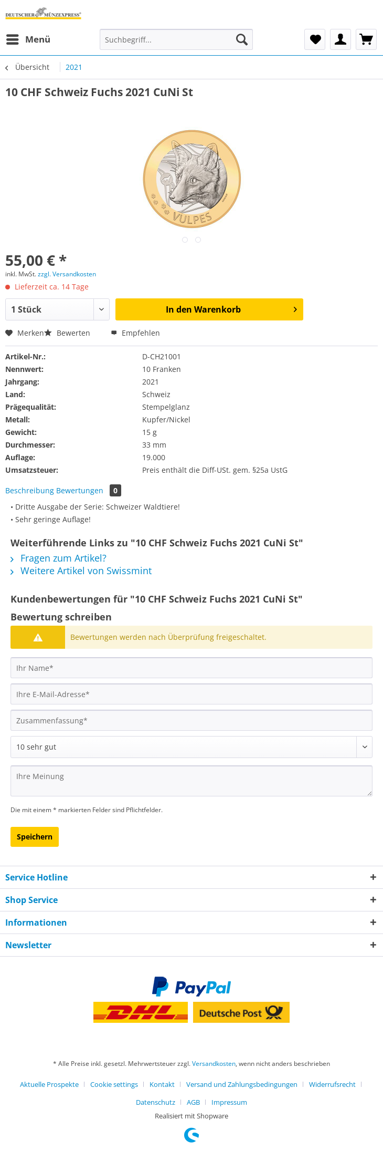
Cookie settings (114, 1084)
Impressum (229, 1102)
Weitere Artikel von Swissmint (81, 570)
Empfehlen (135, 333)
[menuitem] (28, 39)
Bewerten (68, 333)
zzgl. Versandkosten (67, 273)
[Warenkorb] (366, 39)
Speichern (34, 837)
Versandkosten (214, 1063)
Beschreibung (29, 490)
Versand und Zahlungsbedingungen (241, 1084)
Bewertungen (88, 490)
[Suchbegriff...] (176, 39)
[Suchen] (242, 39)
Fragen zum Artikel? (58, 558)
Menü (28, 38)
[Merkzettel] (314, 39)
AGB (193, 1102)
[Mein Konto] (340, 39)
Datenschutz (155, 1102)
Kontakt (162, 1084)
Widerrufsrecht (332, 1084)
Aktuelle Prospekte (49, 1084)
